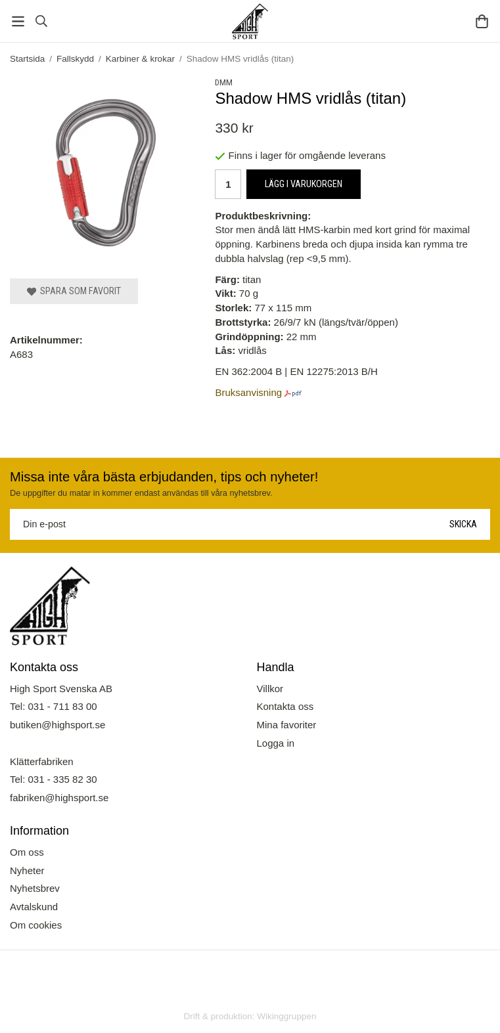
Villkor (270, 688)
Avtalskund (34, 906)
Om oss (27, 852)
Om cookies (36, 925)
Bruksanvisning (248, 392)
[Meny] (18, 21)
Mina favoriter (287, 724)
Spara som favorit (74, 291)
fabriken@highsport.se (59, 797)
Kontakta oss (285, 706)
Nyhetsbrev (35, 888)
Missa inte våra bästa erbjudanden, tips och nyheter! (164, 477)
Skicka (463, 524)
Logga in (276, 743)
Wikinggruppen (286, 1016)
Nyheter (27, 870)
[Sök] (41, 21)
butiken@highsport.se (57, 724)
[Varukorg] (481, 21)
